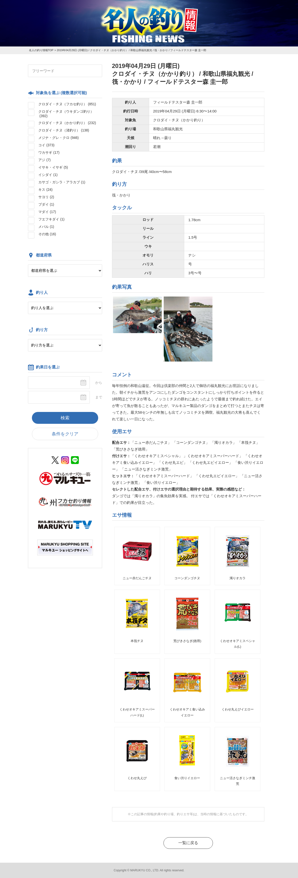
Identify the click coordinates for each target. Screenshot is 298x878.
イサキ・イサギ (53, 167)
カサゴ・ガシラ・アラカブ (61, 182)
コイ (46, 145)
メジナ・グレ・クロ (58, 138)
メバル (46, 227)
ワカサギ (49, 152)
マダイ (47, 212)
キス (45, 190)
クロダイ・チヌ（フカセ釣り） (67, 104)
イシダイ (48, 175)
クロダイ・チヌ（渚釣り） (63, 130)
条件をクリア (65, 433)
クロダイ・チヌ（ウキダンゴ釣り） (66, 113)
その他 (47, 234)
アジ (44, 160)
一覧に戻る (188, 843)
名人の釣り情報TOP (41, 50)
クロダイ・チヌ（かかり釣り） (67, 123)
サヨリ (46, 197)
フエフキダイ (51, 219)
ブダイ (46, 204)
